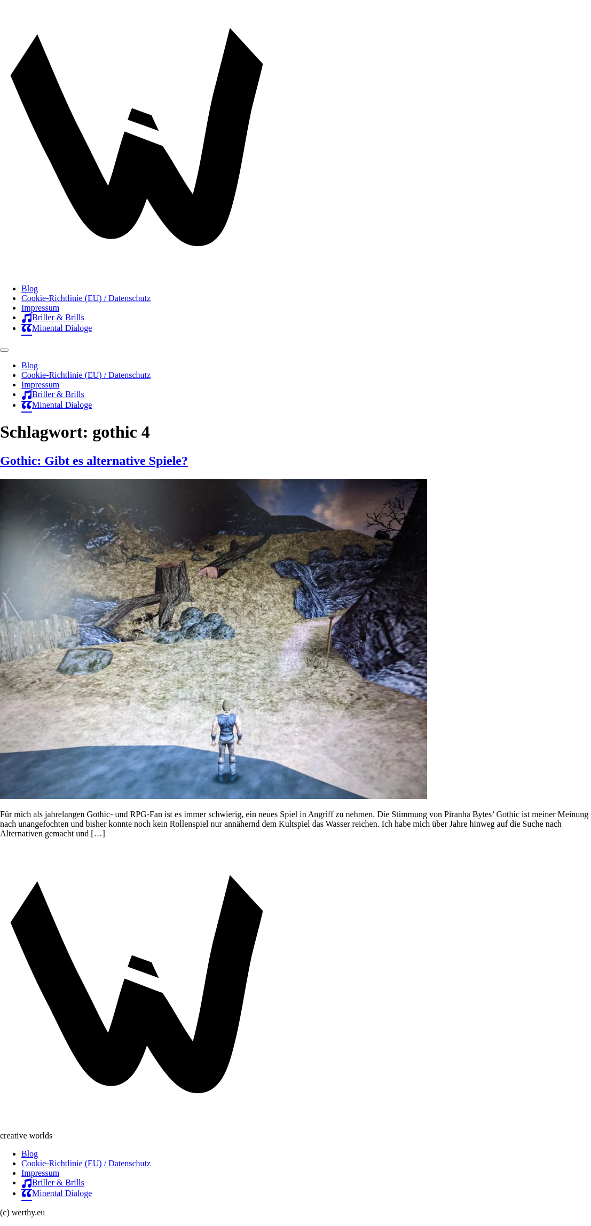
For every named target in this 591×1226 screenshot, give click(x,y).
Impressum (40, 307)
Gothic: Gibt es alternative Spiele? (94, 461)
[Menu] (4, 350)
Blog (29, 288)
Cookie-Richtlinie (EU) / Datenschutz (86, 298)
